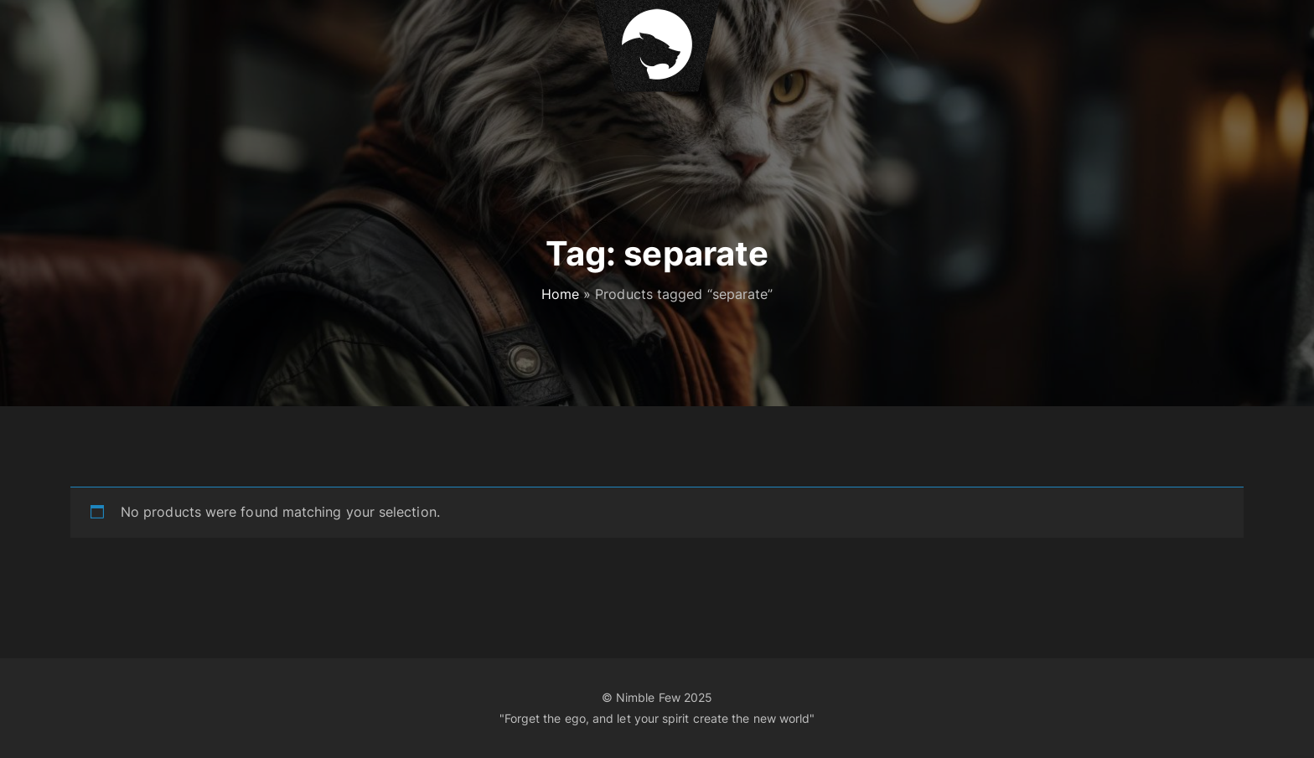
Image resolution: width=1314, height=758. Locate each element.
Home (560, 294)
